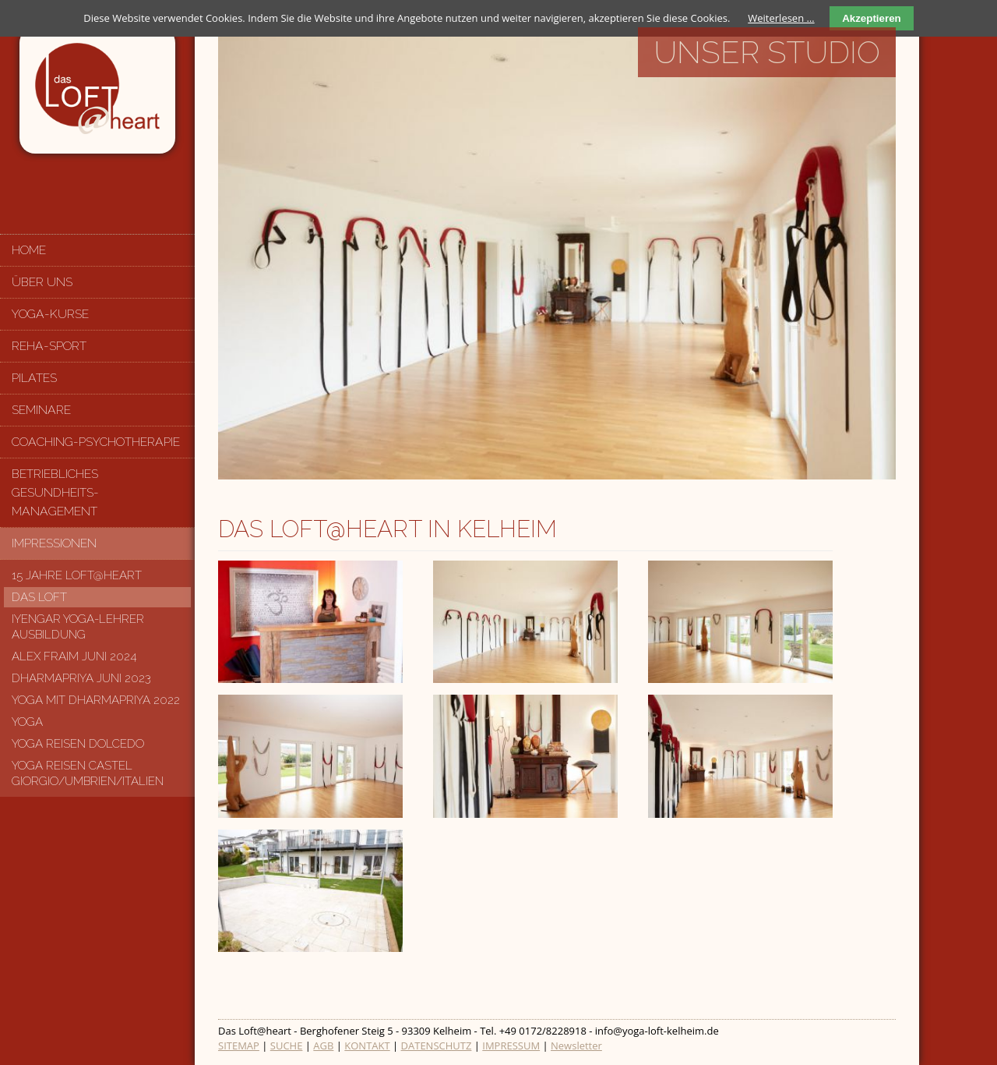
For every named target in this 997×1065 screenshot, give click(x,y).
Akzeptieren (871, 18)
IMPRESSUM (511, 1045)
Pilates (34, 377)
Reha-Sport (49, 345)
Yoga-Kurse (50, 313)
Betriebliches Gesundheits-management (55, 492)
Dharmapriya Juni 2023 (81, 678)
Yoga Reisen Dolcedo (78, 744)
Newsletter (576, 1045)
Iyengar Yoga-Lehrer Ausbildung (78, 627)
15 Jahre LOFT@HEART (77, 575)
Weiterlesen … (781, 18)
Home (29, 249)
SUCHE (286, 1045)
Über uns (42, 281)
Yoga (27, 722)
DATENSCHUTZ (436, 1045)
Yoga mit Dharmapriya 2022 (96, 700)
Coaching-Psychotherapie (96, 441)
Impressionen (54, 543)
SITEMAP (238, 1045)
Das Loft (39, 597)
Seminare (41, 409)
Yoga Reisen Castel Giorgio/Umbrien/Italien (88, 773)
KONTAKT (366, 1045)
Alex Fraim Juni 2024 (74, 656)
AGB (323, 1045)
